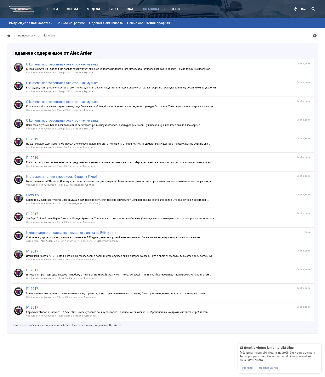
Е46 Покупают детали (106, 241)
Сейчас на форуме (71, 23)
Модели (93, 9)
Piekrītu (247, 367)
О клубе (178, 9)
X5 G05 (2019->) (92, 203)
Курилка (89, 185)
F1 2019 (32, 139)
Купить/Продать (122, 9)
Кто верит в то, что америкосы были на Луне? (61, 177)
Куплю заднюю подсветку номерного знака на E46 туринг (71, 233)
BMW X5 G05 (35, 195)
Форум (72, 9)
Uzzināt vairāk (268, 367)
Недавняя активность (106, 23)
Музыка (88, 72)
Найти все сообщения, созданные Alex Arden (41, 325)
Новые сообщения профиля (148, 23)
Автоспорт (89, 147)
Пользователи (154, 9)
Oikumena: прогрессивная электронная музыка (62, 64)
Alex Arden (50, 72)
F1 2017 (32, 214)
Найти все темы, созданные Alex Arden (96, 325)
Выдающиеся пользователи (30, 23)
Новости (51, 9)
